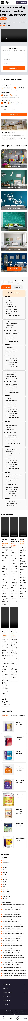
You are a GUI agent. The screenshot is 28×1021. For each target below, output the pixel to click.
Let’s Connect (14, 268)
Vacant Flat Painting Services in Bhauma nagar (13, 957)
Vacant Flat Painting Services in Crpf (11, 921)
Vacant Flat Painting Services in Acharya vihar (13, 955)
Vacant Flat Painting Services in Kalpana (12, 952)
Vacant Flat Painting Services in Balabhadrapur (13, 933)
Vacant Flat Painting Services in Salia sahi (12, 967)
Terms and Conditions (17, 1010)
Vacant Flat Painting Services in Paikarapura (13, 928)
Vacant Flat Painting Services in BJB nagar (12, 907)
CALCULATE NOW (14, 114)
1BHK (5, 103)
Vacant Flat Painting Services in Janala (11, 950)
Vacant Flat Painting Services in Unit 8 (11, 914)
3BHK (19, 103)
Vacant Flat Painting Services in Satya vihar (12, 924)
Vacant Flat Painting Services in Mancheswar (13, 926)
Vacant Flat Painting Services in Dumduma (12, 919)
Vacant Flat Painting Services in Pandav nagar (13, 962)
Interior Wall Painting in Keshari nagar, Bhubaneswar (14, 973)
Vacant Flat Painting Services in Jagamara (12, 945)
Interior (6, 95)
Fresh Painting (8, 88)
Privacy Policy (9, 1010)
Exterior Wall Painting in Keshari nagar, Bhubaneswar (14, 975)
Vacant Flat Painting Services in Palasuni (12, 964)
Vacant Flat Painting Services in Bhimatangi (12, 936)
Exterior (14, 95)
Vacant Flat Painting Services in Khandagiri (12, 948)
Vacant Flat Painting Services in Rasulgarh (12, 938)
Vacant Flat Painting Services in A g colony (12, 940)
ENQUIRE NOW (14, 68)
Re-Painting (20, 88)
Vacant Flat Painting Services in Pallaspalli (12, 931)
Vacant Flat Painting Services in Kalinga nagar (13, 904)
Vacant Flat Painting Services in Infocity (11, 960)
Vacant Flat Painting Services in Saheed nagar (13, 911)
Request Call (17, 1018)
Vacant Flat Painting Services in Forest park (12, 943)
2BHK (12, 103)
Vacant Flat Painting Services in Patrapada (12, 916)
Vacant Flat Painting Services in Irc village (12, 909)
